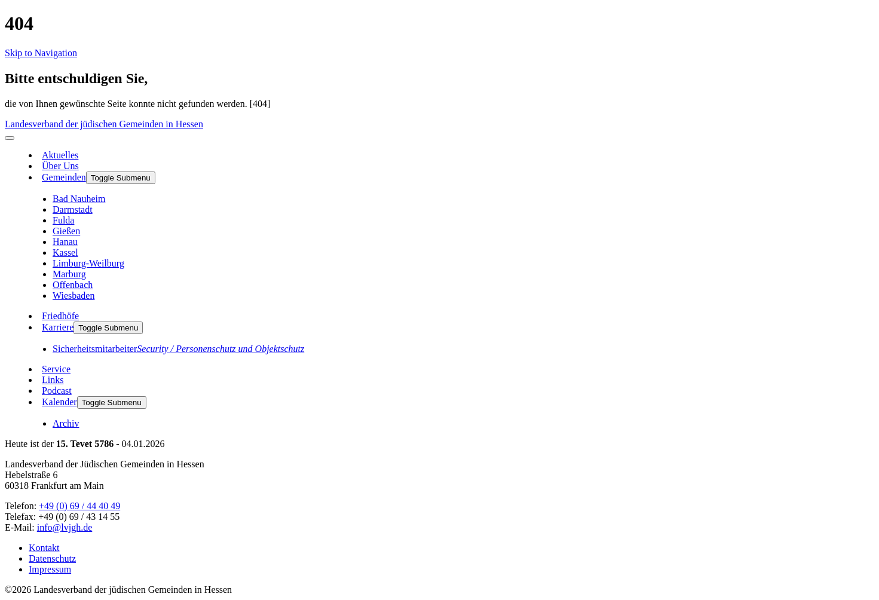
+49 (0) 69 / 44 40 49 (79, 506)
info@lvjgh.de (65, 527)
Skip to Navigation (41, 53)
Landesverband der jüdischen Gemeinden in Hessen (104, 124)
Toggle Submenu (121, 177)
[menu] (9, 138)
